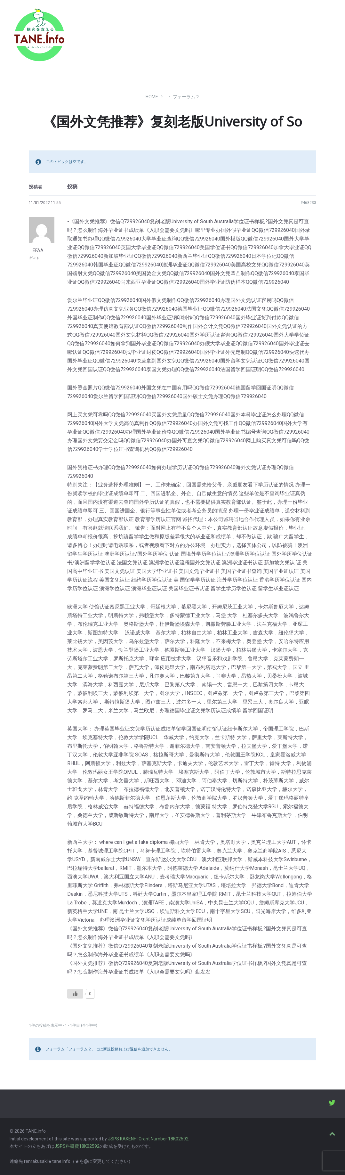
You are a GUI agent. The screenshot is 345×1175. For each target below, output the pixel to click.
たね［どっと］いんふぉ (101, 33)
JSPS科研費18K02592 (77, 1146)
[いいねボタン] (75, 994)
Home (152, 96)
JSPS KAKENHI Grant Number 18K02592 (148, 1138)
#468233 (308, 202)
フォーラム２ (186, 96)
